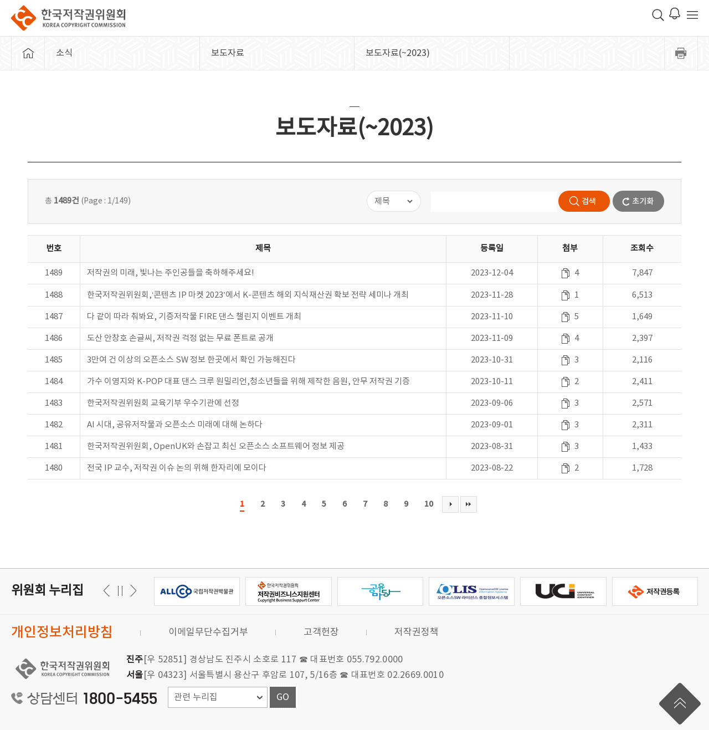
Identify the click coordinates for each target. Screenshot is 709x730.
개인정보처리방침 (62, 633)
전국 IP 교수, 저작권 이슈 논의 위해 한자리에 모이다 (176, 468)
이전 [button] (131, 590)
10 (428, 504)
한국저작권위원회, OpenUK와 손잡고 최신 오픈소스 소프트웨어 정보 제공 (216, 446)
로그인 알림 (674, 13)
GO (282, 697)
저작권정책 (416, 632)
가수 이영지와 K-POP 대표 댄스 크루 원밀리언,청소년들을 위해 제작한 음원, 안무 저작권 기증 (248, 381)
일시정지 (120, 590)
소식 (64, 53)
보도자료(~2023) (398, 53)
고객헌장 (321, 632)
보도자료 (227, 53)
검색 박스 (658, 15)
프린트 (681, 53)
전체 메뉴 (692, 15)
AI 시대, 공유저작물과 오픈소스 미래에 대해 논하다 (175, 425)
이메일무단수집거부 (208, 632)
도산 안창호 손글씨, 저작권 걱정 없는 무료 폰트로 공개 (180, 338)
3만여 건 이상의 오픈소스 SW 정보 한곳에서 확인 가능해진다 (191, 360)
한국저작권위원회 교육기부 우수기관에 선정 (163, 403)
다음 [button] (108, 590)
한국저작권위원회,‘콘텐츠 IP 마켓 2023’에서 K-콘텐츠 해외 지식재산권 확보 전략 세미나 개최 (248, 295)
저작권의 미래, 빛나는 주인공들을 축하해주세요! (170, 273)
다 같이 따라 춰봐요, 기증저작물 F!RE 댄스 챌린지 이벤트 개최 (194, 316)
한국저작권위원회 (68, 18)
